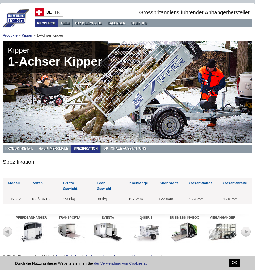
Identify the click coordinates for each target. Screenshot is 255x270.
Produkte (46, 23)
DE (49, 12)
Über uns (139, 23)
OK (234, 262)
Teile (65, 23)
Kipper (27, 35)
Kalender (116, 23)
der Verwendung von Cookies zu (121, 263)
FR (58, 12)
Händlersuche (88, 23)
